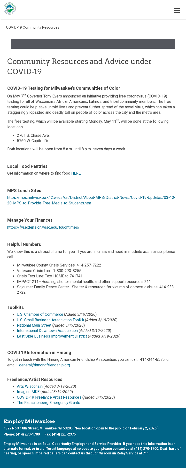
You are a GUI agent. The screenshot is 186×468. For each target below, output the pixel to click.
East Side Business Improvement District (52, 336)
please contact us (115, 449)
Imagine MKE (28, 391)
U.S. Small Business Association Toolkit (50, 320)
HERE (76, 173)
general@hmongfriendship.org (44, 365)
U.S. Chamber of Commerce (40, 314)
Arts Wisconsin (30, 386)
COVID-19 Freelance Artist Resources (49, 397)
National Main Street (34, 325)
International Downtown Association (47, 330)
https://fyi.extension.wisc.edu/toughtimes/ (43, 227)
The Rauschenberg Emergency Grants (48, 402)
